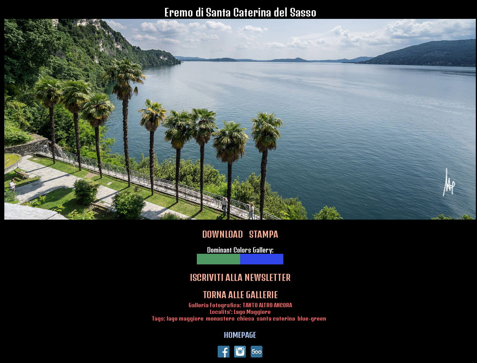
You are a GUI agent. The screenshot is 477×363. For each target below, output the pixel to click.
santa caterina (276, 318)
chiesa (245, 318)
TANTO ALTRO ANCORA (267, 305)
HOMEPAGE (240, 334)
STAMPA (263, 234)
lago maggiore (185, 318)
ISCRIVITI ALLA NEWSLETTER (240, 277)
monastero (220, 318)
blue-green (311, 318)
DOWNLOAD (222, 234)
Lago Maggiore (252, 311)
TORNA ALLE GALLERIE (240, 294)
